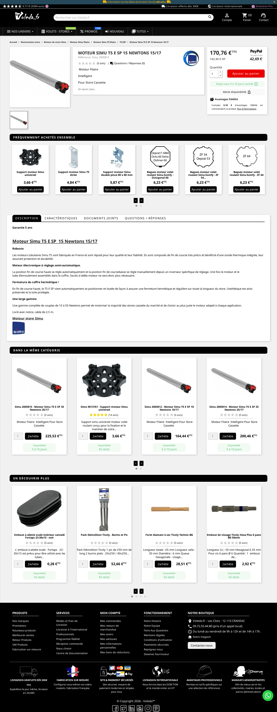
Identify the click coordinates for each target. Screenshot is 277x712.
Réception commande (69, 643)
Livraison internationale (225, 6)
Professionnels (65, 634)
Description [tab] (26, 218)
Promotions (19, 625)
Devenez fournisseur (156, 654)
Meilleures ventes (23, 635)
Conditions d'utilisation (158, 640)
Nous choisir (64, 648)
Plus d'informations (246, 108)
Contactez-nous (202, 645)
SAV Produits (20, 644)
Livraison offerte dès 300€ (180, 6)
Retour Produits (22, 640)
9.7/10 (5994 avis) (26, 6)
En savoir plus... (87, 89)
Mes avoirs (106, 634)
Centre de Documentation (72, 653)
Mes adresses (108, 639)
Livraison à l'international (71, 629)
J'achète (33, 436)
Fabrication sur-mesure (26, 649)
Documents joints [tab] (101, 218)
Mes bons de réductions (115, 652)
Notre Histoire (152, 621)
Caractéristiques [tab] (61, 218)
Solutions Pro (262, 6)
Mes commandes (110, 621)
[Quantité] (214, 74)
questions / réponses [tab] (145, 218)
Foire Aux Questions (156, 630)
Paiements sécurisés (156, 644)
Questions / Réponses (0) (127, 63)
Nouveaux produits (24, 630)
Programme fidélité (68, 639)
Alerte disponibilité (237, 92)
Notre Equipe (152, 625)
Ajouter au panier (246, 74)
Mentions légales (154, 635)
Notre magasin (199, 636)
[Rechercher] (134, 17)
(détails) (161, 1)
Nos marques (20, 621)
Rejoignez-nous (153, 649)
